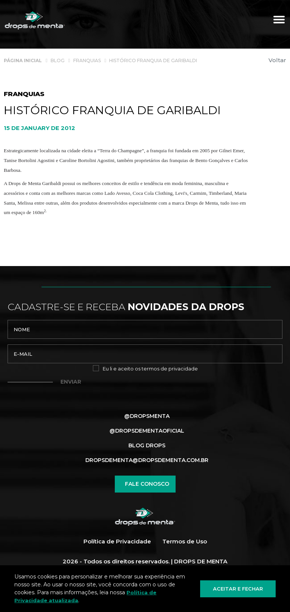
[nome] (145, 329)
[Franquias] (87, 60)
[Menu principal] (278, 20)
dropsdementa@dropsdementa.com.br (146, 460)
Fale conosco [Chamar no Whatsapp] (145, 484)
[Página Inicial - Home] (35, 20)
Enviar (70, 381)
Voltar (277, 60)
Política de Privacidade (117, 541)
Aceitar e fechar (238, 588)
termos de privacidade (170, 369)
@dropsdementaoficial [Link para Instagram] (147, 430)
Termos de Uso (184, 541)
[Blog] (58, 60)
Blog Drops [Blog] (146, 445)
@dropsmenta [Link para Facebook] (147, 416)
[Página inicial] (23, 60)
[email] (145, 353)
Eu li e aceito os (150, 369)
